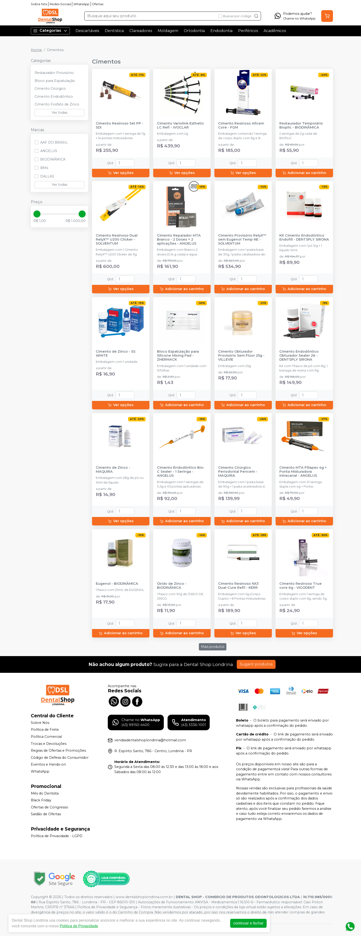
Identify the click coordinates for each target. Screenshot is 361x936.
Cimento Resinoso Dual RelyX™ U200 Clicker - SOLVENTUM (116, 240)
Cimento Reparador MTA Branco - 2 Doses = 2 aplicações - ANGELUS (179, 240)
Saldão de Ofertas (46, 814)
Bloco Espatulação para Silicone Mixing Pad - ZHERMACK (178, 356)
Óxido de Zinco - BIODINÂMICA (171, 586)
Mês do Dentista (45, 793)
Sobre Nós (39, 4)
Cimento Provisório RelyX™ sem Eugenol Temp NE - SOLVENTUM (242, 240)
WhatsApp (81, 4)
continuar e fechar (249, 923)
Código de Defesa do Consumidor (59, 757)
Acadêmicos (275, 30)
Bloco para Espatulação (55, 81)
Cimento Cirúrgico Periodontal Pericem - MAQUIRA (237, 472)
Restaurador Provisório (54, 73)
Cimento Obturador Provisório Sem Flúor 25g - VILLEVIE (241, 356)
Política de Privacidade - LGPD (56, 836)
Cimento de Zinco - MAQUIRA (113, 470)
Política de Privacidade (79, 926)
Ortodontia (194, 30)
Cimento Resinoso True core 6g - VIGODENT (300, 586)
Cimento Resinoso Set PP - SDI (119, 125)
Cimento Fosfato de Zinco (57, 104)
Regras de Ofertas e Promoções (58, 750)
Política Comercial (46, 736)
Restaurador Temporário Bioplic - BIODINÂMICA (301, 125)
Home (36, 50)
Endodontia (221, 30)
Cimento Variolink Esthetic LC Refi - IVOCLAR (180, 125)
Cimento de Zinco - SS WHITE (115, 354)
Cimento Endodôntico (54, 96)
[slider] (36, 214)
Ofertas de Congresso (49, 807)
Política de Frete (45, 730)
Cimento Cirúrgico (50, 88)
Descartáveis (87, 30)
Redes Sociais (60, 4)
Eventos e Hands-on (48, 765)
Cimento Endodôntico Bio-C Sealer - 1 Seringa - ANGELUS (181, 472)
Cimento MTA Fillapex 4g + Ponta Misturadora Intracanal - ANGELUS (303, 472)
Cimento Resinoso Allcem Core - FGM (241, 125)
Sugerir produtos (256, 664)
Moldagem (168, 30)
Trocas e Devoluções (48, 744)
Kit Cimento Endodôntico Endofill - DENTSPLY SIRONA (304, 238)
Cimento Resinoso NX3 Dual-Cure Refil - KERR (238, 586)
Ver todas (59, 112)
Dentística (114, 30)
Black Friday (41, 800)
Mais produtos (212, 647)
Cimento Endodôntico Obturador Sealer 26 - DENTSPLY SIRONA (299, 356)
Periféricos (248, 30)
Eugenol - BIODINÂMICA (117, 584)
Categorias (50, 30)
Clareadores (140, 30)
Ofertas (97, 4)
